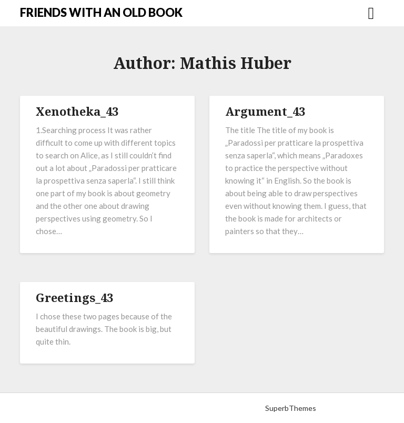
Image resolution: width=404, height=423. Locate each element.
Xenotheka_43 (77, 111)
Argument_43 (265, 111)
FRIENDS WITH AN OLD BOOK (101, 12)
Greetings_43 (74, 297)
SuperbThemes (290, 408)
